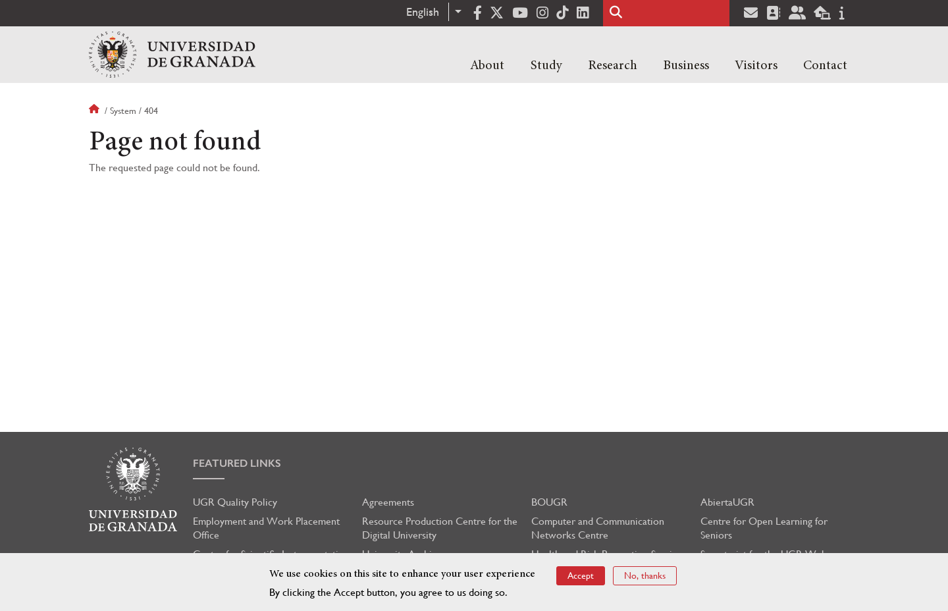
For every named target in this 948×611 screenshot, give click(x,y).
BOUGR (549, 502)
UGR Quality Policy (235, 502)
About (487, 65)
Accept (580, 575)
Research (612, 65)
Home (95, 110)
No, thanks (645, 575)
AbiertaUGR (727, 502)
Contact (825, 65)
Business (686, 65)
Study (546, 65)
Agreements (388, 502)
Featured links (237, 463)
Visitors (756, 65)
